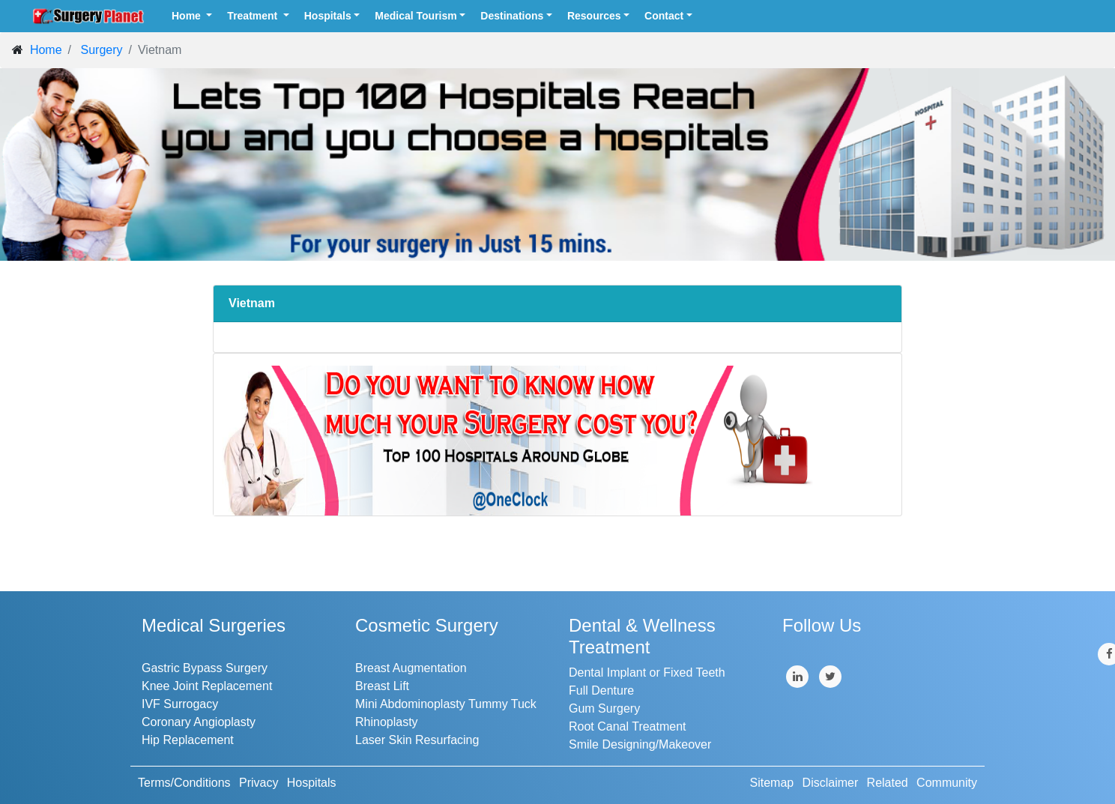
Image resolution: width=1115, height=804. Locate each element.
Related (887, 782)
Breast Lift (382, 686)
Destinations (511, 16)
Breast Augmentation (411, 668)
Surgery (101, 49)
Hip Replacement (188, 740)
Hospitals (327, 16)
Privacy (258, 782)
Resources (594, 16)
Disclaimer (831, 782)
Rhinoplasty (386, 722)
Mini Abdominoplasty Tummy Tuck (446, 704)
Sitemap (772, 782)
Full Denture (601, 690)
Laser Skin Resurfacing (417, 740)
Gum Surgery (604, 708)
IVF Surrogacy (180, 704)
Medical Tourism (415, 16)
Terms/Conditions (184, 782)
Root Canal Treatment (627, 726)
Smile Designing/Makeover (640, 744)
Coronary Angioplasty (199, 722)
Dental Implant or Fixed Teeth (647, 672)
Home (188, 16)
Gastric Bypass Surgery (205, 668)
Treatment (253, 16)
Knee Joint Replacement (207, 686)
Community (946, 782)
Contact (663, 16)
